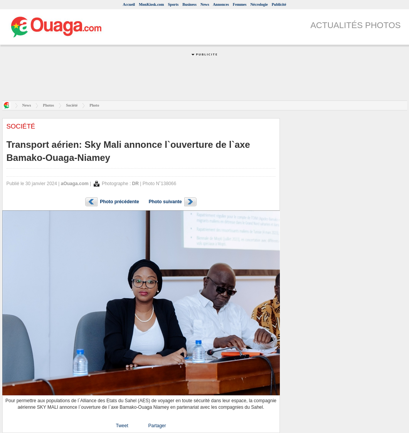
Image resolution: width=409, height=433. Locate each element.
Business (189, 4)
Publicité (279, 4)
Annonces (221, 4)
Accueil (129, 4)
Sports (173, 4)
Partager (157, 425)
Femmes (240, 4)
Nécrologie (259, 4)
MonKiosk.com (151, 4)
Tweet (122, 425)
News (204, 4)
